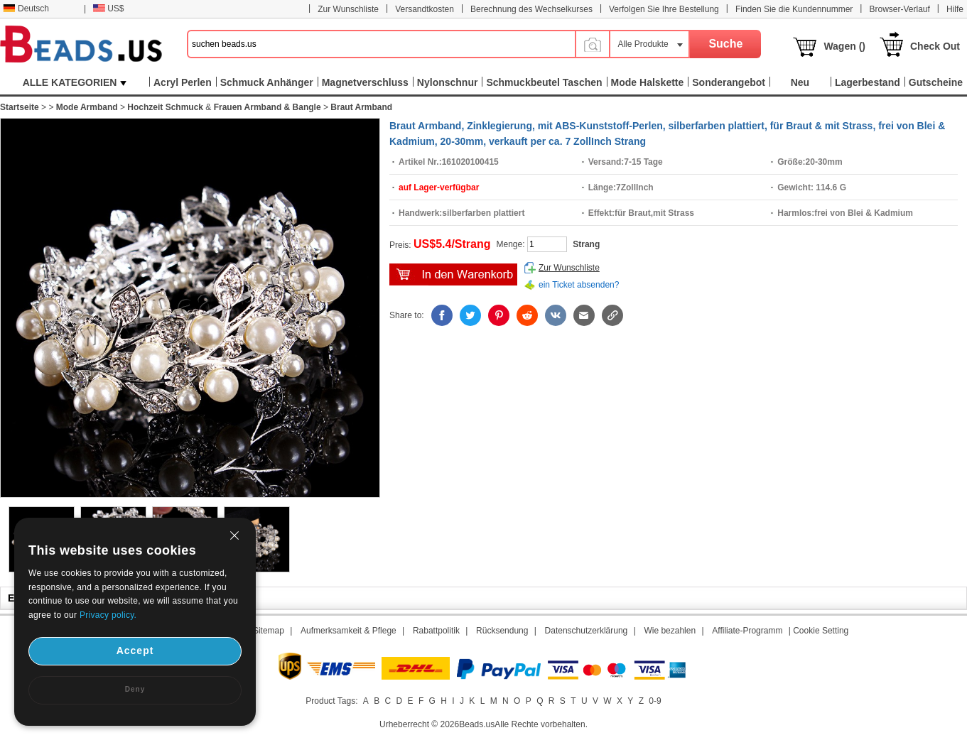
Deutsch (26, 8)
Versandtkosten (424, 9)
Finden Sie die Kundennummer (794, 9)
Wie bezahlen (670, 631)
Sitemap (268, 631)
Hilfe (954, 9)
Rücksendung (502, 631)
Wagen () (844, 46)
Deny (135, 689)
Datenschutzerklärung (586, 631)
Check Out (935, 46)
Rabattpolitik (436, 631)
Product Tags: (331, 701)
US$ (108, 8)
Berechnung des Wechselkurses (531, 9)
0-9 (655, 701)
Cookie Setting (820, 631)
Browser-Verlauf (899, 9)
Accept (135, 650)
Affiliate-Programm (747, 631)
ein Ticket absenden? (579, 285)
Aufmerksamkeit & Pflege (348, 631)
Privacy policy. (108, 615)
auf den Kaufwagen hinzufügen (453, 274)
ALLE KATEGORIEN (75, 82)
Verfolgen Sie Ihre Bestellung (664, 9)
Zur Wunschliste (348, 9)
